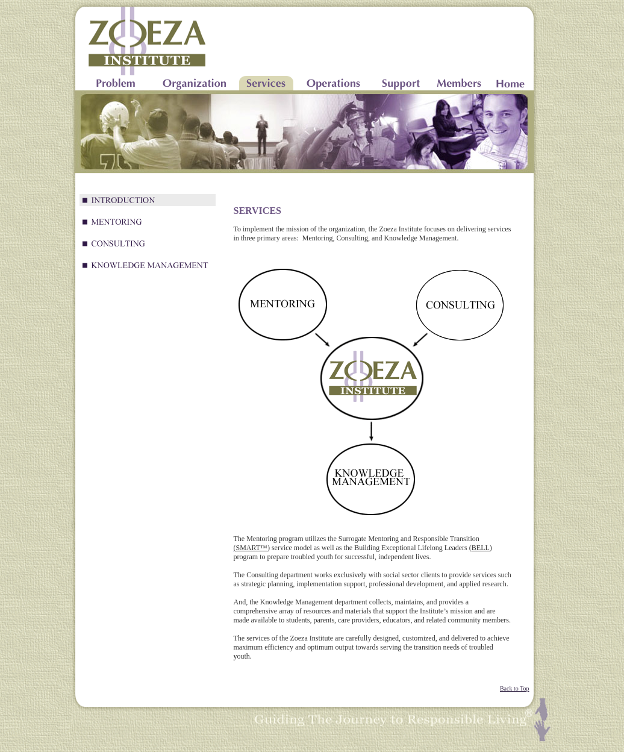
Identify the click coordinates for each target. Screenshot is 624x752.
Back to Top (514, 688)
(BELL (479, 548)
